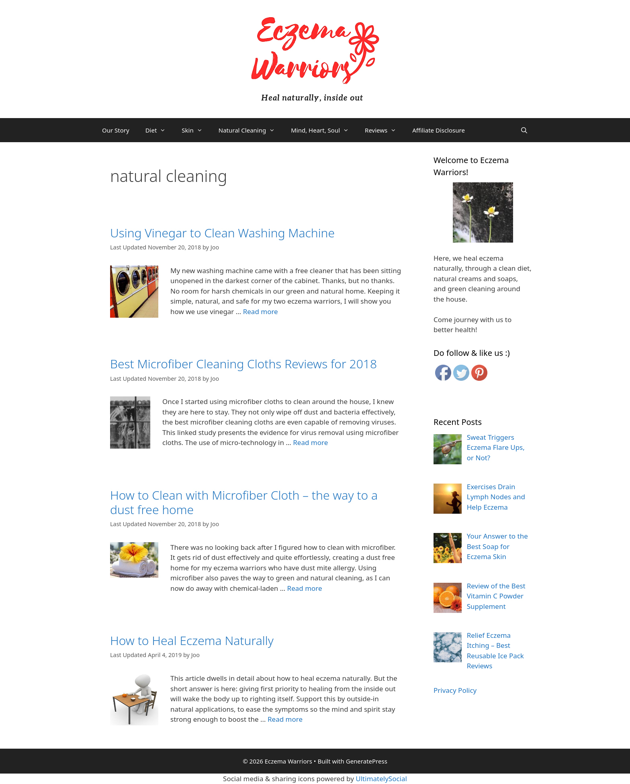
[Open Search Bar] (524, 130)
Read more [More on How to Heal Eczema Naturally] (285, 719)
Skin (196, 130)
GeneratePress (366, 761)
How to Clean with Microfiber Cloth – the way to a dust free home (244, 502)
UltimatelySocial (381, 778)
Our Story (115, 130)
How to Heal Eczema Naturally (192, 640)
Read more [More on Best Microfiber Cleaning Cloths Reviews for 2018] (310, 442)
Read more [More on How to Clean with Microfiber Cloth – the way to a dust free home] (304, 588)
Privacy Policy (455, 690)
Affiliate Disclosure (438, 130)
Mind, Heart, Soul (324, 130)
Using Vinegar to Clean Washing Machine (222, 233)
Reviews (384, 130)
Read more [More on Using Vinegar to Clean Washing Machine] (260, 311)
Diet (159, 130)
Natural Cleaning (251, 130)
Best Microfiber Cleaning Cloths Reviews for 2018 (243, 363)
